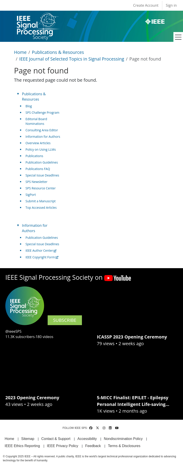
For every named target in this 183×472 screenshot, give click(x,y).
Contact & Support (55, 439)
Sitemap (27, 439)
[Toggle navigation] (178, 37)
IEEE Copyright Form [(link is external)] (42, 257)
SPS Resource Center (41, 188)
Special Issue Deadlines (42, 175)
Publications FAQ (38, 169)
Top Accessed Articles (41, 207)
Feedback (93, 446)
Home (20, 52)
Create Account (146, 5)
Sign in (171, 5)
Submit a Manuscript (41, 201)
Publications (34, 156)
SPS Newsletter (36, 182)
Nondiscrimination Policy (123, 439)
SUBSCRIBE (64, 320)
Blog (29, 106)
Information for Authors (43, 136)
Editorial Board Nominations (36, 121)
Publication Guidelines (42, 162)
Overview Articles (38, 143)
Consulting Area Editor (42, 130)
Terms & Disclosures (124, 446)
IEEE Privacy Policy (62, 446)
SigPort (31, 194)
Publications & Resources (58, 52)
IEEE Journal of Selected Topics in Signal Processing (71, 59)
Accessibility (87, 439)
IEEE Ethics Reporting (22, 446)
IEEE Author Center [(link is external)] (41, 250)
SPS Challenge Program (42, 112)
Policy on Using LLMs (41, 149)
